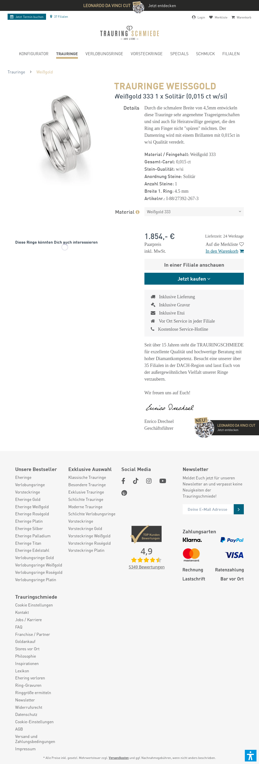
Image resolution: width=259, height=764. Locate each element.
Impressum (25, 748)
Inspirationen (27, 663)
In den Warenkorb (225, 251)
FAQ (18, 627)
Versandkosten (119, 758)
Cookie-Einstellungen (34, 721)
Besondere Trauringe (87, 484)
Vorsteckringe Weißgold (89, 535)
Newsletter (25, 699)
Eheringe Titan (28, 543)
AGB (19, 729)
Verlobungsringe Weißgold (38, 564)
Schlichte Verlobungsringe (91, 513)
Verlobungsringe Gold (34, 557)
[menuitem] (33, 54)
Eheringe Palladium (33, 535)
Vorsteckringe (27, 492)
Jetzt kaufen (192, 278)
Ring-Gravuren (28, 685)
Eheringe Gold (27, 499)
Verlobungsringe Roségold (38, 572)
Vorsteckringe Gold (85, 528)
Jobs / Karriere (28, 619)
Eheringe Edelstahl (32, 550)
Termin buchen (27, 17)
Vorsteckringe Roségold (89, 543)
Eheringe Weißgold (32, 506)
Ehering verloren (30, 677)
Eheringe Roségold (32, 513)
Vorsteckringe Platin (86, 550)
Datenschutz (26, 714)
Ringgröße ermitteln (33, 692)
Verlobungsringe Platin (35, 579)
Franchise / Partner (32, 634)
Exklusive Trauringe (86, 492)
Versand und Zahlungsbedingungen (35, 739)
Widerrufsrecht (28, 707)
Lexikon (22, 670)
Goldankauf (25, 641)
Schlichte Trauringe (85, 499)
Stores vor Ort (27, 648)
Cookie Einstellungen (34, 605)
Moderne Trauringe (85, 506)
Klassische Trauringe (87, 477)
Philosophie (25, 656)
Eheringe (23, 477)
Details (131, 107)
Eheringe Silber (29, 528)
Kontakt (22, 612)
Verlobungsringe (30, 484)
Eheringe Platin (29, 521)
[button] (250, 755)
